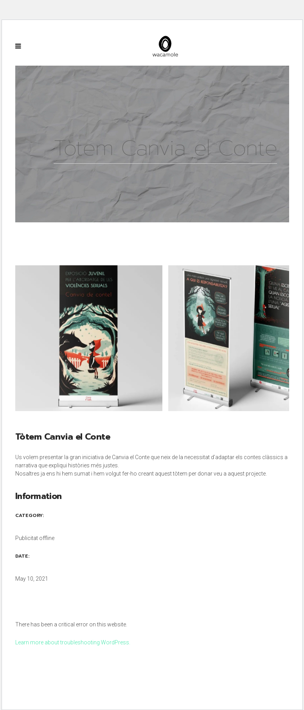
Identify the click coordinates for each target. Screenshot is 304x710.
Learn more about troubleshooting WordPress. (72, 642)
